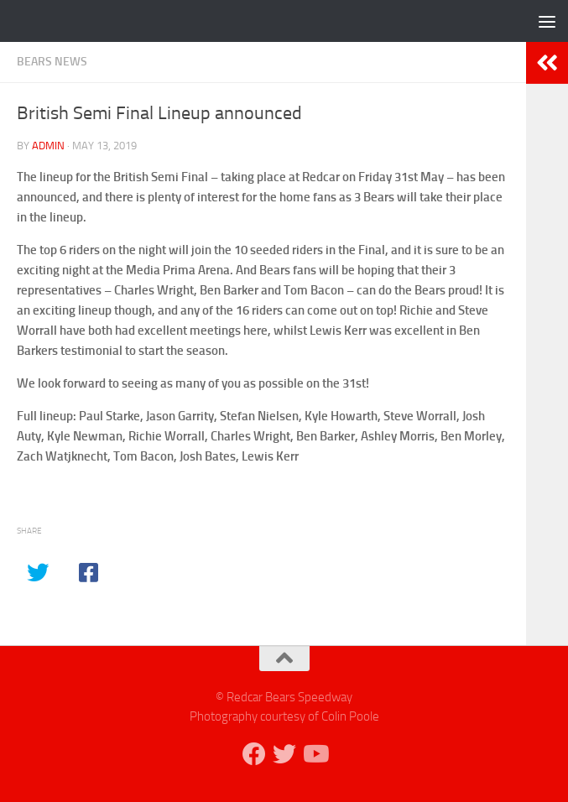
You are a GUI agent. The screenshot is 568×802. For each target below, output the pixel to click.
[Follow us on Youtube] (314, 754)
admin (48, 145)
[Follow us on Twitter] (284, 754)
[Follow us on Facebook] (254, 754)
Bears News (52, 62)
